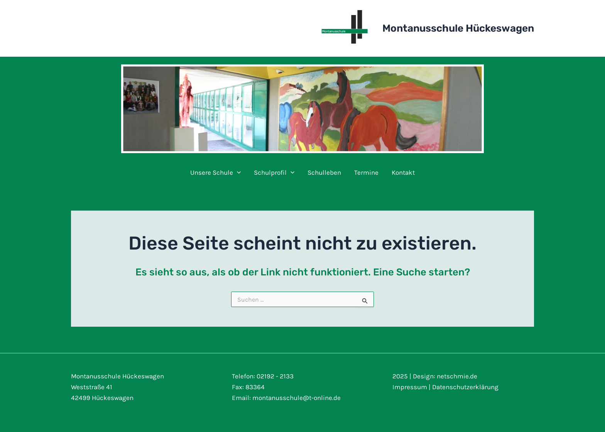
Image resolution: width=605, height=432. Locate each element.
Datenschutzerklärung (465, 387)
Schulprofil (274, 172)
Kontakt (403, 172)
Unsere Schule (215, 172)
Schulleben (324, 172)
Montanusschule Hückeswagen (458, 28)
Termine (366, 172)
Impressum (409, 387)
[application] (237, 172)
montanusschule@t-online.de (296, 398)
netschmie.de (457, 376)
